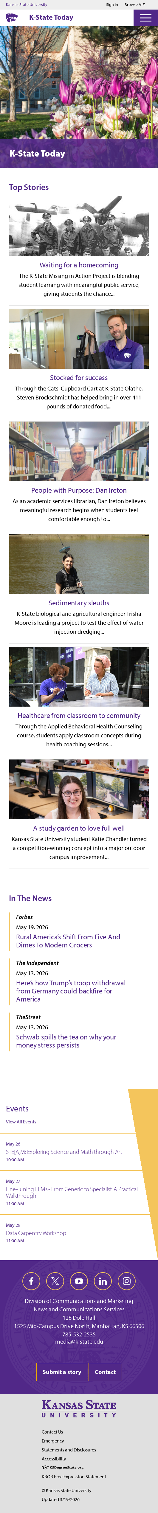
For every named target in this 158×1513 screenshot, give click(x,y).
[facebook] (31, 1281)
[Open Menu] (146, 18)
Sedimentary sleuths (79, 602)
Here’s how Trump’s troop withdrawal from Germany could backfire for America (71, 990)
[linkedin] (103, 1281)
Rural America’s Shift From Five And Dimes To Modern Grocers (68, 940)
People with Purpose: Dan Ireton (78, 490)
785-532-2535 (79, 1334)
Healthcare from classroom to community (79, 715)
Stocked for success (79, 377)
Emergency (53, 1441)
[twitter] (55, 1281)
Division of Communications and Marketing (79, 1300)
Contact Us (52, 1432)
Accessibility (54, 1459)
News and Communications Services (79, 1309)
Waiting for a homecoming (79, 265)
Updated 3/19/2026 (61, 1499)
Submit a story (62, 1372)
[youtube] (79, 1281)
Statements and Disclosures (69, 1450)
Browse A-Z (135, 4)
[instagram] (127, 1281)
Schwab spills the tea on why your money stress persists (66, 1041)
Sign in (112, 4)
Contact (105, 1372)
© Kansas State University (67, 1490)
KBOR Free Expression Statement (74, 1477)
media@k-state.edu (79, 1341)
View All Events (21, 1122)
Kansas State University (26, 4)
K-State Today (51, 17)
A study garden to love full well (79, 828)
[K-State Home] (12, 17)
